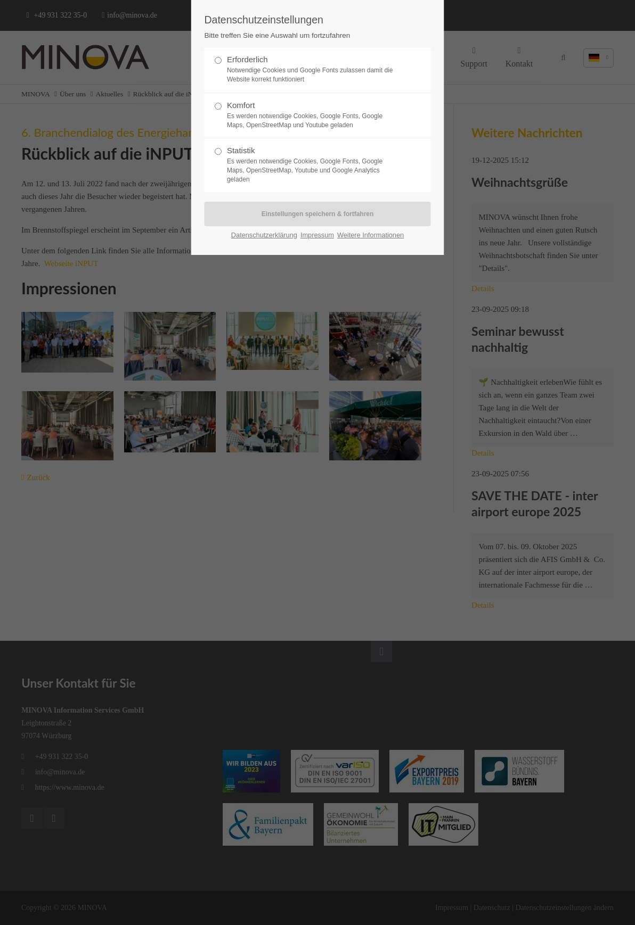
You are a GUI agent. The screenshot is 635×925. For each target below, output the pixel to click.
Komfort (313, 115)
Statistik (313, 165)
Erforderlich (313, 69)
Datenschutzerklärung (264, 235)
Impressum (317, 235)
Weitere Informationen (370, 235)
